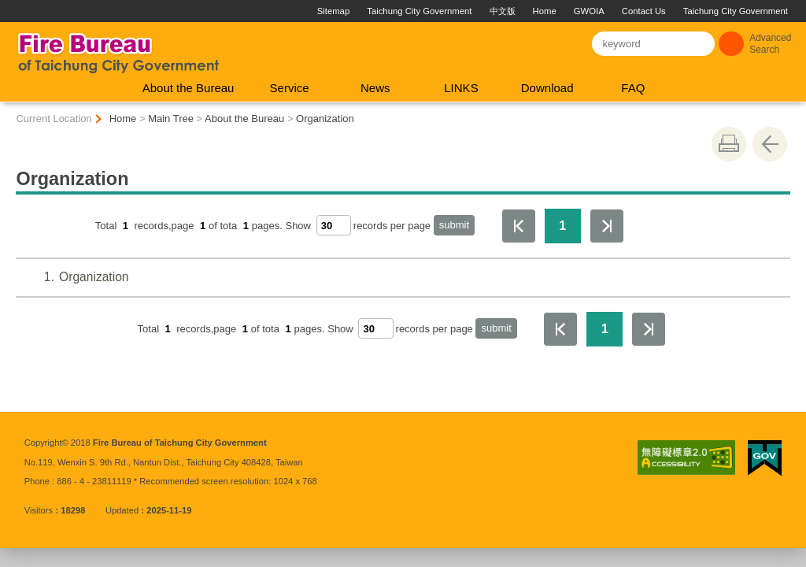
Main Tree (171, 118)
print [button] (729, 144)
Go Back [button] (769, 144)
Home (544, 11)
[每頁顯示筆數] (333, 225)
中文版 (503, 11)
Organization (325, 118)
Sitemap (333, 11)
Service (289, 87)
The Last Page (606, 226)
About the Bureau (188, 87)
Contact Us (644, 11)
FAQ (633, 87)
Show (298, 226)
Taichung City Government (419, 11)
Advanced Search (770, 43)
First (518, 226)
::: (6, 6)
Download (547, 87)
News (375, 87)
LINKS (461, 87)
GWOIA (589, 11)
